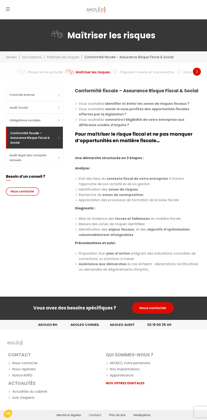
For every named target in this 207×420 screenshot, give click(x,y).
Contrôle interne (34, 95)
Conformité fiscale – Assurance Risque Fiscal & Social (35, 138)
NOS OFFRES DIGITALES (125, 383)
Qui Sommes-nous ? (129, 355)
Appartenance (121, 375)
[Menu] (8, 9)
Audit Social (34, 108)
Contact (19, 355)
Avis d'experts (23, 398)
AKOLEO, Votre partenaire (130, 363)
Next (197, 72)
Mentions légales (69, 415)
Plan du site (117, 415)
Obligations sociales (34, 120)
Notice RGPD (22, 375)
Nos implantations (125, 369)
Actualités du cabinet (29, 391)
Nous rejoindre (24, 369)
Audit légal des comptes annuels (34, 157)
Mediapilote (141, 415)
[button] (7, 413)
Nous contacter (22, 191)
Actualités (22, 383)
